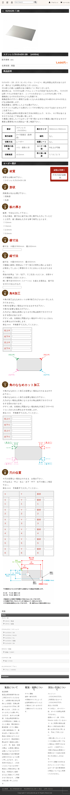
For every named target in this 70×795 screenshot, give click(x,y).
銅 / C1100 (8, 661)
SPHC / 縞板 (9, 624)
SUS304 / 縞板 (10, 640)
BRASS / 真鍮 (6, 649)
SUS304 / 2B (10, 632)
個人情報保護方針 (16, 789)
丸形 (6, 200)
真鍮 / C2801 (9, 652)
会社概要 (5, 789)
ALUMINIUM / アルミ (9, 666)
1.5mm (7, 226)
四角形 (7, 196)
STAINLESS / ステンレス (10, 629)
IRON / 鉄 (5, 618)
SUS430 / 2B (10, 643)
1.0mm (7, 222)
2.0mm (7, 230)
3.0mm (7, 233)
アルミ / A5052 (10, 669)
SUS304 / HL (10, 638)
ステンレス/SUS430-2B (14, 180)
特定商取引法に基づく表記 (33, 789)
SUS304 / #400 (11, 635)
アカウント (53, 2)
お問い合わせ (48, 789)
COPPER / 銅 (6, 657)
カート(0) (64, 2)
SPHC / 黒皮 (9, 621)
